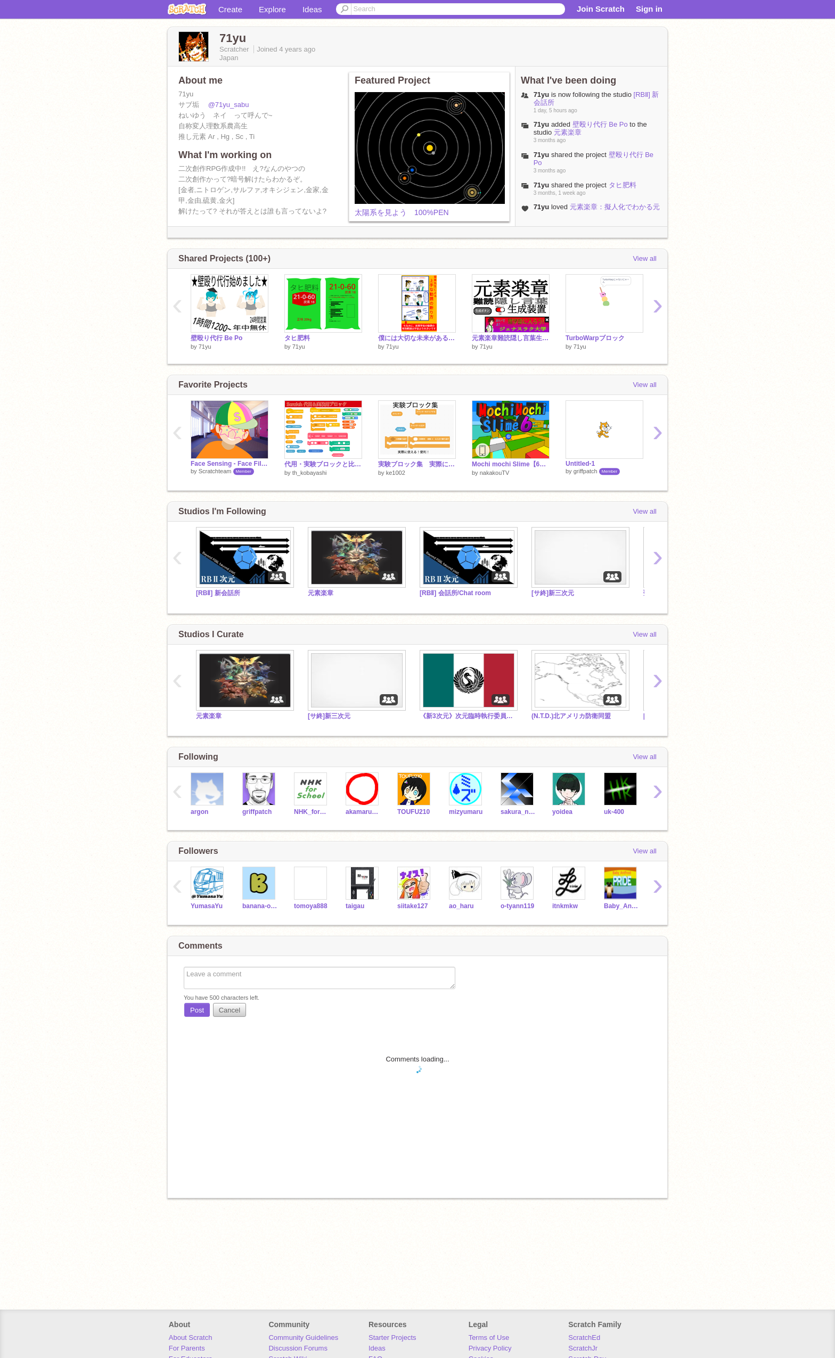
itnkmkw (565, 906)
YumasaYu (207, 906)
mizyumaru (465, 812)
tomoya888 (311, 906)
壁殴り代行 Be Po (600, 124)
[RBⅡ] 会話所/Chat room (455, 593)
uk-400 (614, 812)
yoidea (562, 812)
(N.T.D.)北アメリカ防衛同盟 (571, 716)
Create (230, 9)
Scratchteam (215, 471)
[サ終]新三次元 (552, 593)
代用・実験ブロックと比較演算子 (323, 464)
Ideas (312, 9)
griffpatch (585, 471)
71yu (542, 124)
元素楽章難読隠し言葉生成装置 (511, 338)
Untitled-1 (580, 463)
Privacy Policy (490, 1348)
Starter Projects (392, 1337)
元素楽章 (568, 132)
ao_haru (461, 906)
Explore (272, 9)
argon (199, 812)
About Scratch (190, 1337)
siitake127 (412, 906)
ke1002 (395, 473)
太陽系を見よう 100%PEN (402, 212)
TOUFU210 (413, 812)
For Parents (187, 1348)
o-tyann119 (517, 906)
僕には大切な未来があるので (417, 338)
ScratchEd (584, 1337)
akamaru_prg (363, 812)
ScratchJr (582, 1348)
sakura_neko (518, 812)
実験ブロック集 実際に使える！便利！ (417, 464)
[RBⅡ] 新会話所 (218, 593)
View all (645, 258)
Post (197, 1010)
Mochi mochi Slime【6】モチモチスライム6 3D (511, 464)
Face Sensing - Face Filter (229, 463)
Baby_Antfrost (622, 906)
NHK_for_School (312, 812)
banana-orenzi (260, 906)
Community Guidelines (303, 1337)
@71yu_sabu (228, 105)
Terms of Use (489, 1337)
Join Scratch (601, 8)
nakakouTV (495, 473)
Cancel (229, 1010)
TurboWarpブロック (595, 338)
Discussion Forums (298, 1348)
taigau (355, 906)
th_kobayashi (309, 473)
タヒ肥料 (622, 185)
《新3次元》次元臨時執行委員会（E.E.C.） (467, 716)
